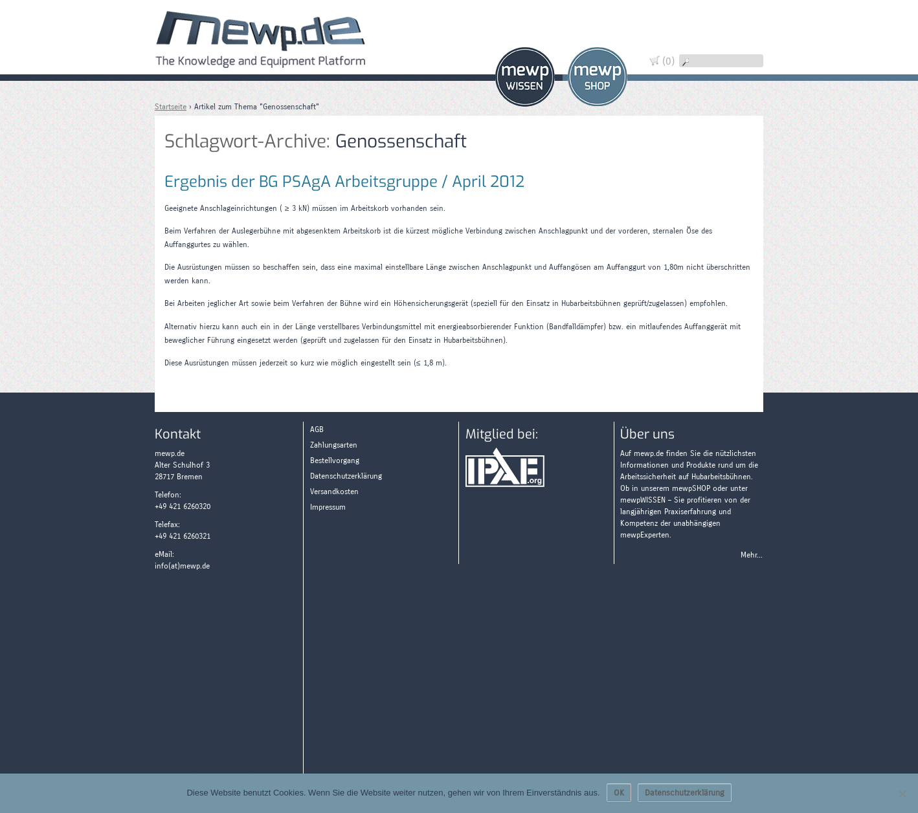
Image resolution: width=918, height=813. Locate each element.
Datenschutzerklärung (346, 476)
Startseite (170, 106)
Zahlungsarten (743, 92)
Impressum (328, 507)
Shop (597, 76)
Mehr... (752, 554)
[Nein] (901, 793)
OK (619, 793)
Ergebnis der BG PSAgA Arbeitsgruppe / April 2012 (344, 181)
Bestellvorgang (334, 460)
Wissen (525, 77)
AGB (317, 429)
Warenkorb (743, 24)
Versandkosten (334, 491)
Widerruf (743, 47)
